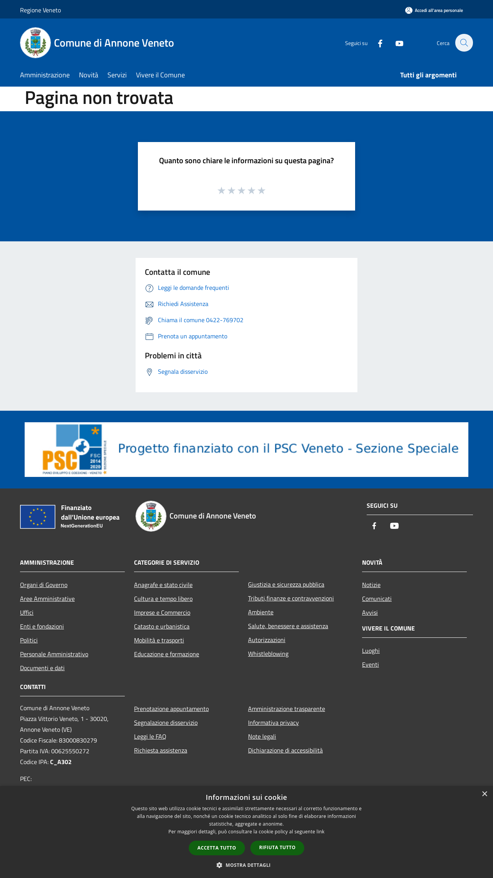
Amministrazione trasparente (286, 708)
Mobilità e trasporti (159, 640)
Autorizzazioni (266, 639)
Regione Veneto (40, 10)
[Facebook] (376, 42)
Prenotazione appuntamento (171, 708)
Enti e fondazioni (42, 626)
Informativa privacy (273, 722)
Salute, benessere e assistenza (288, 625)
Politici (29, 640)
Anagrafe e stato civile (163, 584)
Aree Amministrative (47, 598)
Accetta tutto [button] (217, 848)
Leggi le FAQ (150, 736)
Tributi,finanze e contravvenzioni (291, 598)
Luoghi (371, 650)
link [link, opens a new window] (321, 831)
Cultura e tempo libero (163, 598)
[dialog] (246, 832)
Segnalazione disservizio (166, 722)
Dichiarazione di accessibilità (285, 750)
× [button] (484, 794)
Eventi (370, 664)
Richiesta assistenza (160, 750)
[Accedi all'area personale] (434, 10)
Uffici (27, 612)
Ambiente (260, 612)
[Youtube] (395, 42)
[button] (246, 865)
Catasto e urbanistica (161, 626)
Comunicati (377, 598)
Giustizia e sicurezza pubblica (286, 584)
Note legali (262, 736)
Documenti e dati (42, 667)
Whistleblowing (268, 653)
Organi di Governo (43, 584)
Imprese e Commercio (162, 612)
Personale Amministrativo (54, 654)
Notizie (371, 584)
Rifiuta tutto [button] (277, 847)
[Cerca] (463, 42)
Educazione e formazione (166, 654)
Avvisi (370, 612)
